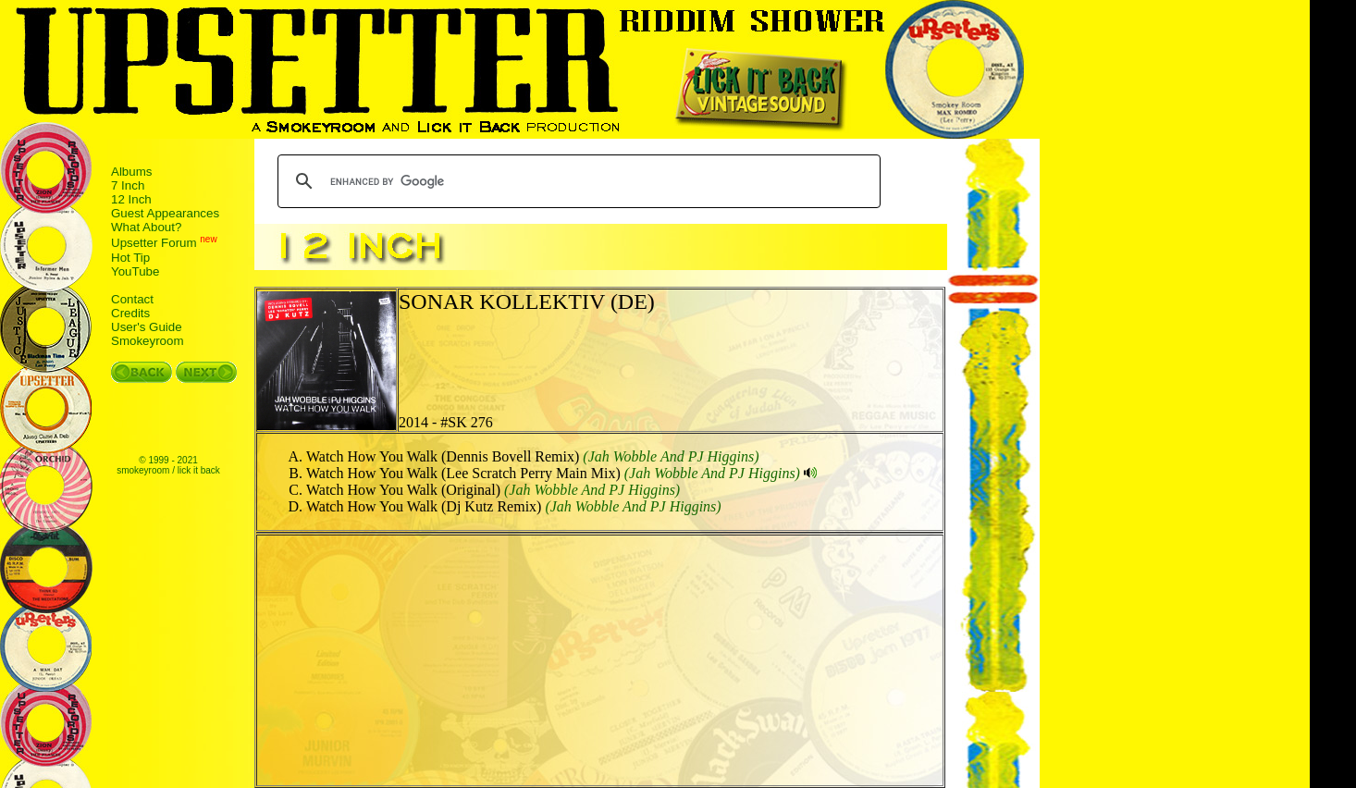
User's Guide (146, 327)
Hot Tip (130, 258)
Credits (130, 313)
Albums (131, 172)
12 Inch (131, 199)
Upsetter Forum (154, 244)
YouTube (135, 271)
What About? (146, 227)
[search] (576, 181)
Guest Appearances (165, 213)
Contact (132, 299)
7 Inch (127, 185)
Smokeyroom (147, 341)
